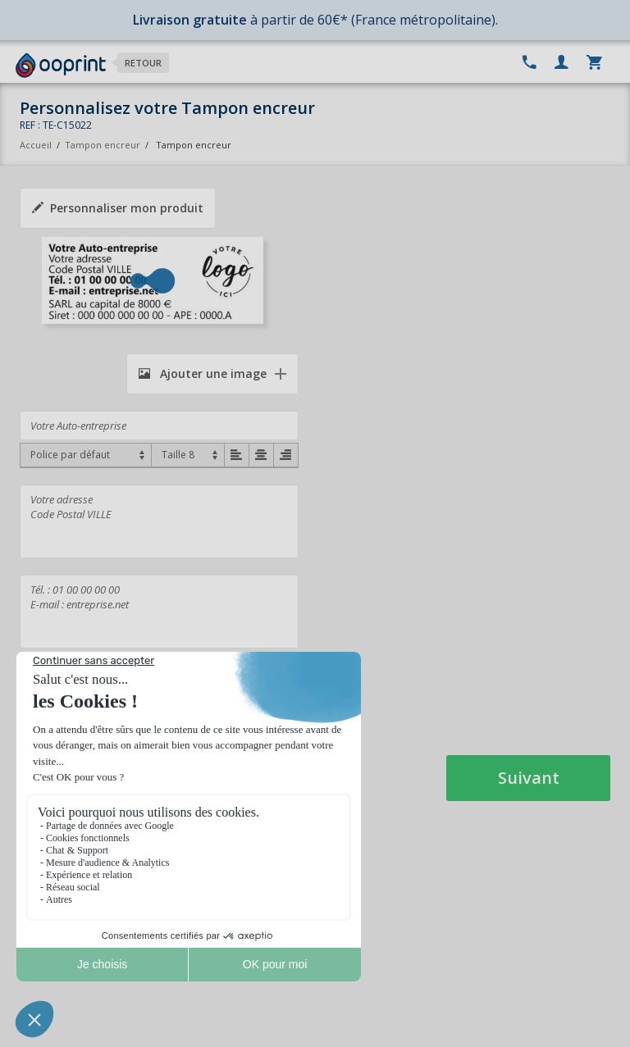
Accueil (36, 145)
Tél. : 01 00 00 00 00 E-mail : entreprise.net (159, 612)
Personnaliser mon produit (117, 208)
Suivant (528, 778)
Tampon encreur (104, 145)
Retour (143, 63)
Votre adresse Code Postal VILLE (159, 521)
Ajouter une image (203, 373)
